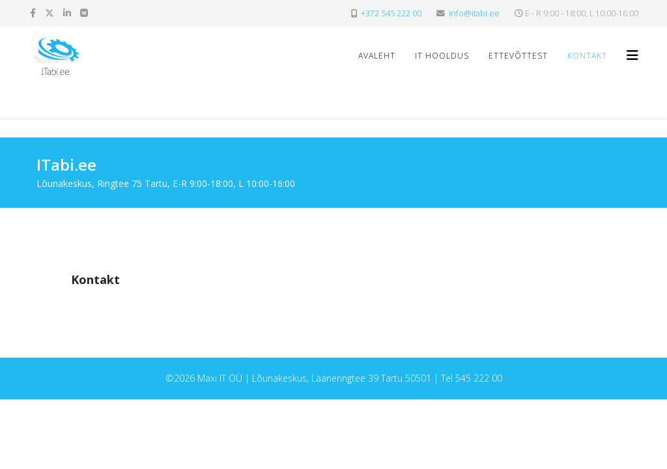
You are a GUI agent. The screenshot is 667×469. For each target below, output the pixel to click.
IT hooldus (442, 55)
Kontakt (587, 55)
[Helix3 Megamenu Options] (632, 55)
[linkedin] (67, 13)
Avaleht (376, 55)
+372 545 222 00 (391, 13)
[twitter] (49, 13)
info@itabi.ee (474, 13)
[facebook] (33, 13)
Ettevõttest (518, 55)
